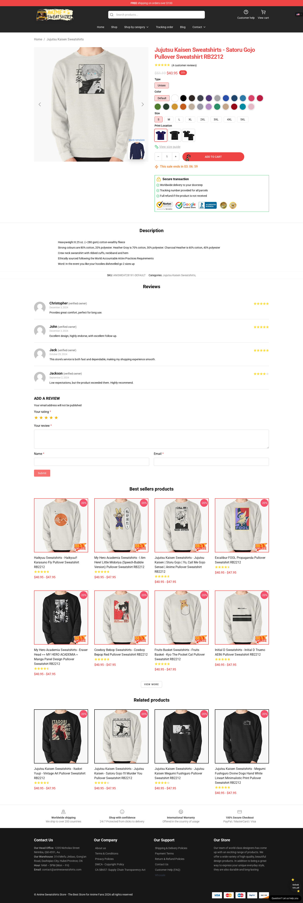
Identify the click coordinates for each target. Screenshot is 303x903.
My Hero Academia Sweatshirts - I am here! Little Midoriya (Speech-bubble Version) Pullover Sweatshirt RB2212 (120, 562)
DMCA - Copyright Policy (109, 864)
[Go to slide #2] (101, 171)
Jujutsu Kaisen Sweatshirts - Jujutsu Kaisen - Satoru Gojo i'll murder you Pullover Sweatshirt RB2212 (119, 773)
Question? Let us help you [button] (285, 898)
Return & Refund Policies (169, 858)
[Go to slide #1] (81, 171)
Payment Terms (164, 853)
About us (100, 848)
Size (157, 113)
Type (158, 79)
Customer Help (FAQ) (167, 869)
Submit (42, 473)
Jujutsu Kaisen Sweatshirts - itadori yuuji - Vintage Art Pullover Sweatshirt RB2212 (59, 773)
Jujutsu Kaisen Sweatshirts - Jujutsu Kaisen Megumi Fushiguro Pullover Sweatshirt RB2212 (179, 773)
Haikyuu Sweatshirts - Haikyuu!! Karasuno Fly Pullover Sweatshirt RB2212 (56, 562)
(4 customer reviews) (184, 65)
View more (151, 684)
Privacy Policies (104, 858)
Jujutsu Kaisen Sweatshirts (65, 39)
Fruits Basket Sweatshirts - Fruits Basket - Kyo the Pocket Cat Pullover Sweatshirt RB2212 (180, 654)
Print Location (163, 125)
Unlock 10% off (295, 886)
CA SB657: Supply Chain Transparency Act (120, 869)
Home (38, 39)
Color (158, 91)
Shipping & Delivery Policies (171, 848)
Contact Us (161, 864)
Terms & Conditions (106, 853)
